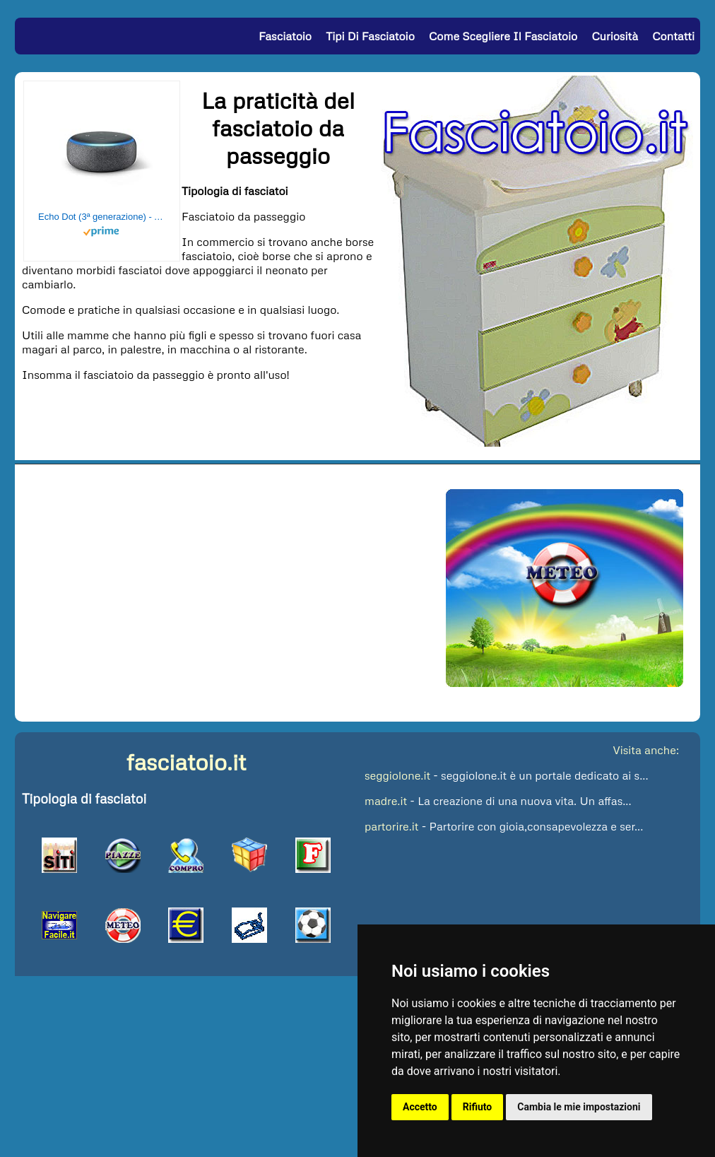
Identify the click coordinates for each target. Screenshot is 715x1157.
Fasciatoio (285, 36)
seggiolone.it (397, 775)
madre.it (386, 801)
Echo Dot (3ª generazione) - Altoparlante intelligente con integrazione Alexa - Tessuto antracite (101, 216)
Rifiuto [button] (477, 1106)
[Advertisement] (198, 414)
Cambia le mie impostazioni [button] (578, 1106)
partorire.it (392, 826)
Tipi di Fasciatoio (370, 36)
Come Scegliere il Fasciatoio (503, 36)
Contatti (673, 36)
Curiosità (614, 36)
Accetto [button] (420, 1106)
